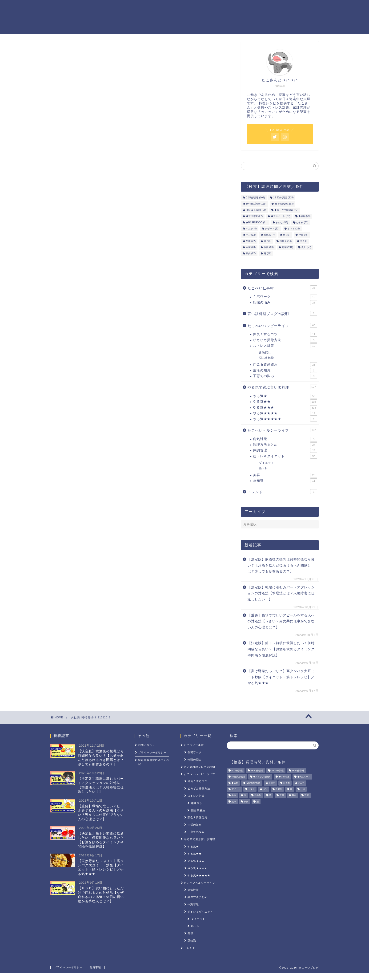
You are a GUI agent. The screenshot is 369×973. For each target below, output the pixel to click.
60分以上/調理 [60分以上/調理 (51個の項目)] (256, 210)
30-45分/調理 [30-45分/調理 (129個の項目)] (256, 204)
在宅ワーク (285, 297)
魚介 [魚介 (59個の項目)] (306, 247)
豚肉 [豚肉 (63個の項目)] (268, 247)
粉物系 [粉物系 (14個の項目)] (286, 241)
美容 (285, 475)
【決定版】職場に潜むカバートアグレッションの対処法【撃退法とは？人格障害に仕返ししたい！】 (281, 593)
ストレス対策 (281, 7)
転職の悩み (285, 302)
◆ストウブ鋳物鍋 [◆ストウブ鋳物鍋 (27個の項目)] (286, 210)
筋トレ (263, 468)
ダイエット (266, 463)
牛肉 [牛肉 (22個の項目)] (251, 241)
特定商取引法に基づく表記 (153, 762)
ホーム (126, 7)
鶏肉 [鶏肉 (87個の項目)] (251, 253)
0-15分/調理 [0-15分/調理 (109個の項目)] (255, 197)
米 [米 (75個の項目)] (267, 241)
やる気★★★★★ (285, 419)
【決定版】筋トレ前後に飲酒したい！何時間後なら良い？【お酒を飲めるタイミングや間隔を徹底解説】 (281, 649)
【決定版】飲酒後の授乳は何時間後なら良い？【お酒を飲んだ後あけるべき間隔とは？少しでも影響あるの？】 (281, 565)
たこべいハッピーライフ (282, 325)
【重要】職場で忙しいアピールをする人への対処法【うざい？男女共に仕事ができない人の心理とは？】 (281, 621)
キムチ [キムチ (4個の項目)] (251, 228)
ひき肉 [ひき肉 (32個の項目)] (302, 222)
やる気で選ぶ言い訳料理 (282, 387)
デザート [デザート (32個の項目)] (272, 228)
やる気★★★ (285, 407)
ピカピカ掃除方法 (285, 340)
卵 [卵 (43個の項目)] (286, 235)
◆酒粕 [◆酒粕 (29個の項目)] (304, 216)
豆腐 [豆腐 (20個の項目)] (251, 247)
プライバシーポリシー (152, 752)
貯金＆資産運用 (199, 7)
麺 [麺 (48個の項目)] (267, 253)
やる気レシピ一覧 (159, 7)
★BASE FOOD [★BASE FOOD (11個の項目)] (257, 222)
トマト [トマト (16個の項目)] (294, 228)
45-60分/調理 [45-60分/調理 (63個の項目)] (284, 204)
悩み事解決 (266, 357)
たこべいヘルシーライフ (282, 430)
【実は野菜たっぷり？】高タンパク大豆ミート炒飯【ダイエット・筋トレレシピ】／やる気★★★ (281, 677)
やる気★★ (285, 401)
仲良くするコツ (285, 334)
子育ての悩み (285, 376)
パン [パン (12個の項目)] (251, 235)
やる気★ (285, 396)
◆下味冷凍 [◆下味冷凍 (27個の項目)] (254, 216)
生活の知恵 (285, 370)
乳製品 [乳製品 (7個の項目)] (269, 235)
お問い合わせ (146, 745)
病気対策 (285, 439)
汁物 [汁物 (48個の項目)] (303, 235)
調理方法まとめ (285, 444)
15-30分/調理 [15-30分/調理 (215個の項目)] (283, 197)
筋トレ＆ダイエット (241, 7)
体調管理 (285, 450)
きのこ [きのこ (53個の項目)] (282, 222)
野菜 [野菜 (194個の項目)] (287, 247)
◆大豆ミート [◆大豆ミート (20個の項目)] (280, 216)
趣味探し (265, 352)
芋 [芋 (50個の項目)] (303, 241)
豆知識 (285, 480)
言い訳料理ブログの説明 (282, 313)
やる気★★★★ (285, 413)
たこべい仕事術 (282, 287)
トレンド (282, 491)
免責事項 (95, 967)
